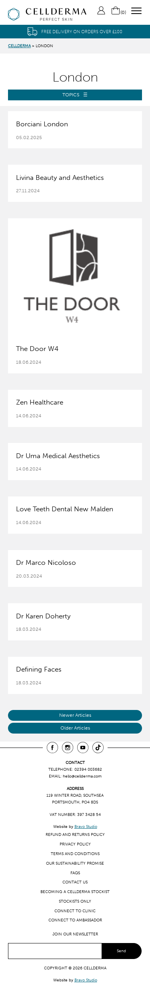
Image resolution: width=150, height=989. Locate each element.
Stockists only (75, 901)
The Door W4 (37, 349)
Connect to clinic (75, 911)
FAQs (75, 873)
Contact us (75, 882)
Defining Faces (39, 669)
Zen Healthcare (39, 402)
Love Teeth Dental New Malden (64, 509)
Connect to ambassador (75, 920)
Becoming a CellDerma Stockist (75, 891)
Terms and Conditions (75, 853)
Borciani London (42, 124)
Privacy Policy (75, 844)
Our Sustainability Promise (75, 863)
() (118, 12)
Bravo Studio (85, 826)
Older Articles (75, 728)
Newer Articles (75, 715)
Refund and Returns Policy (75, 834)
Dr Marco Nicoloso (46, 562)
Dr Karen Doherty (43, 616)
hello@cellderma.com (82, 776)
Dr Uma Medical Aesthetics (58, 456)
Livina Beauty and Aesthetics (60, 177)
